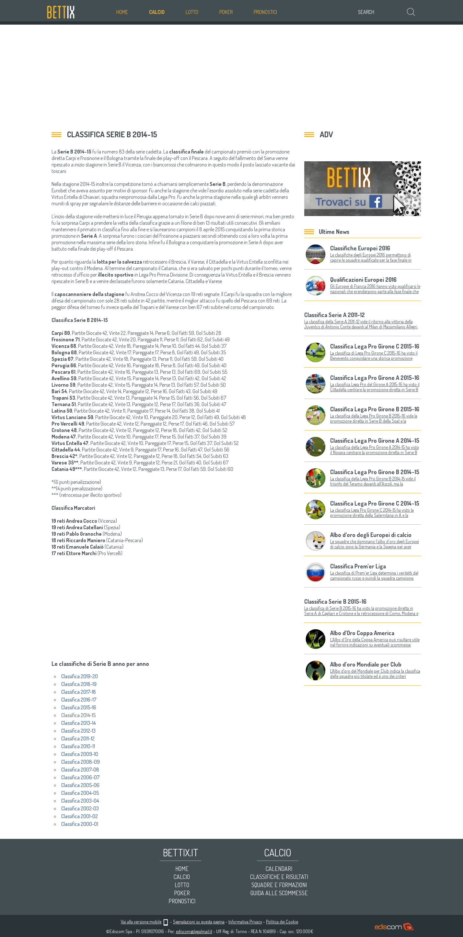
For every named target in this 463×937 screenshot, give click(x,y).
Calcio (157, 12)
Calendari (279, 868)
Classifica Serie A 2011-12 (334, 314)
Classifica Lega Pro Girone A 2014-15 (374, 440)
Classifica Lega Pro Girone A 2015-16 (374, 377)
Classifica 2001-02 (79, 816)
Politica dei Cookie (282, 921)
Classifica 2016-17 (78, 699)
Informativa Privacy (245, 921)
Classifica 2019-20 (79, 676)
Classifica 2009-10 (79, 754)
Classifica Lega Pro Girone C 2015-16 (374, 346)
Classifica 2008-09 (80, 762)
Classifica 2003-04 (80, 800)
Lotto (192, 12)
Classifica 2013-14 (78, 723)
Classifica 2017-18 (78, 692)
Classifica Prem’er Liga (358, 566)
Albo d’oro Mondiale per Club (365, 664)
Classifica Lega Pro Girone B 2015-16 (374, 409)
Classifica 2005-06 (80, 785)
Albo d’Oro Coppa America (362, 632)
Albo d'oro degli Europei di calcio (370, 534)
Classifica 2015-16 (78, 707)
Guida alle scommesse (279, 893)
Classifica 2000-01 (79, 824)
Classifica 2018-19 (79, 684)
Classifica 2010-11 (78, 746)
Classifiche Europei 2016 (360, 248)
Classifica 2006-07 (80, 777)
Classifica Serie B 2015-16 (335, 601)
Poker (226, 12)
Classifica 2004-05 (80, 793)
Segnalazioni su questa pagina (199, 921)
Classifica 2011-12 (78, 738)
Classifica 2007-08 (80, 769)
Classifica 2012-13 (78, 730)
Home (122, 12)
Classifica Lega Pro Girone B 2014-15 (374, 471)
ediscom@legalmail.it (194, 931)
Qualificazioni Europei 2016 (363, 279)
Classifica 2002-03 (80, 808)
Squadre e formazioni (279, 884)
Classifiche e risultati (279, 876)
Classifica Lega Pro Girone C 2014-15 (374, 503)
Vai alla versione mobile (141, 921)
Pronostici (265, 12)
